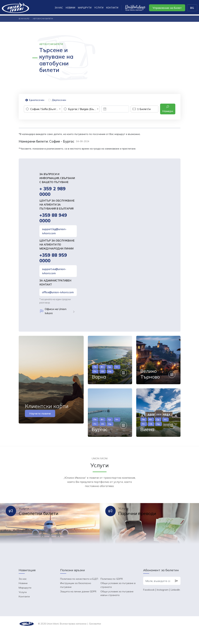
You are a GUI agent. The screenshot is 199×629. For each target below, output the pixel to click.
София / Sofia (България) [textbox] (46, 109)
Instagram (163, 587)
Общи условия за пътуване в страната (118, 582)
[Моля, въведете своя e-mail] (157, 579)
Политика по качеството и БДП (79, 576)
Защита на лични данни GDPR (78, 589)
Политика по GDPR (111, 576)
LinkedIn (175, 587)
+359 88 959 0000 (53, 258)
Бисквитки (95, 621)
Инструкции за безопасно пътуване (75, 582)
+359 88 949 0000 (53, 218)
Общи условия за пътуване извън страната (116, 590)
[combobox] (43, 109)
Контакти (112, 7)
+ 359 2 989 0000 (52, 191)
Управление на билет (167, 8)
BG (192, 8)
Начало (24, 18)
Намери (167, 109)
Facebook (149, 587)
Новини (70, 7)
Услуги (98, 7)
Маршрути (84, 7)
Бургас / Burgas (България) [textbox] (83, 109)
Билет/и (141, 109)
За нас (59, 7)
